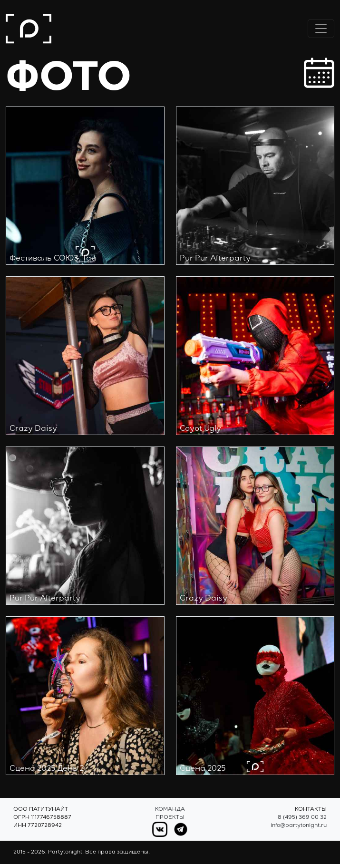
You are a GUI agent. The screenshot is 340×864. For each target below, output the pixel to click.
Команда (170, 809)
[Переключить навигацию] (321, 28)
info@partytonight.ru (299, 825)
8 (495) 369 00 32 (302, 817)
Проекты (170, 817)
